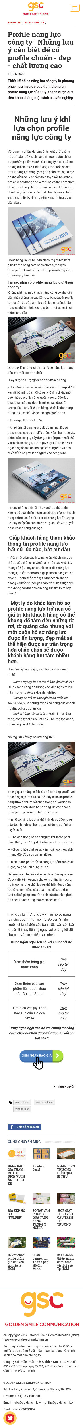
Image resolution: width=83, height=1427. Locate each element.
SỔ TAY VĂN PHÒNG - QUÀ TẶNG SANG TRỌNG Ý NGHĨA (41, 1219)
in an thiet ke (22, 1102)
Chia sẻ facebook (23, 1127)
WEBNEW (28, 1409)
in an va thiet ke (44, 1102)
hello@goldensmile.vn (27, 1402)
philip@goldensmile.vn (60, 1402)
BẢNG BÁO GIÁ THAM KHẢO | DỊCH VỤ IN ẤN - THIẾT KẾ (16, 1174)
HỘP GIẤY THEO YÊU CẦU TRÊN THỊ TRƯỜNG (65, 1217)
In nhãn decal (39, 1168)
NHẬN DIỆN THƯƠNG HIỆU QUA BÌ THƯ (66, 1171)
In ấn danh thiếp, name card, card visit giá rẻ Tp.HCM (65, 1262)
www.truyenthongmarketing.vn (26, 1339)
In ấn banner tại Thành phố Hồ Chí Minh (40, 1262)
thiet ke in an (22, 1109)
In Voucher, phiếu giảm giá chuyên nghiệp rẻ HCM (16, 1262)
